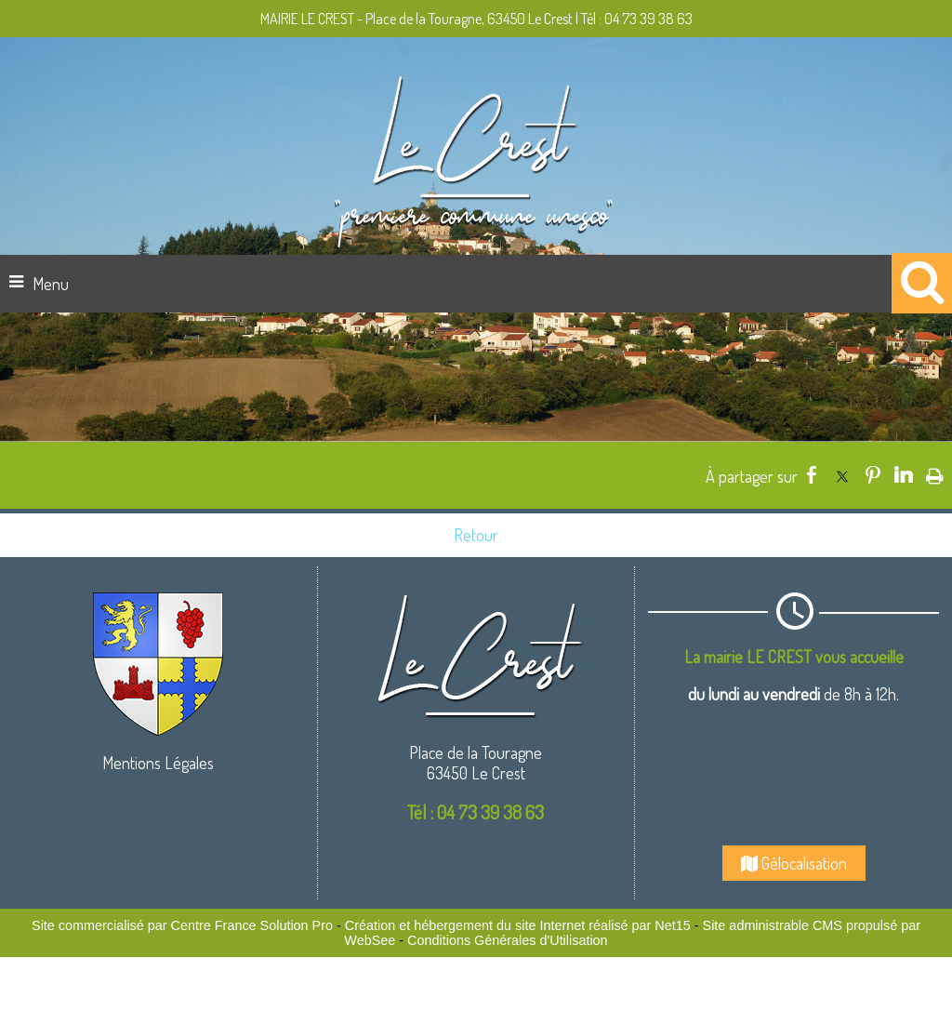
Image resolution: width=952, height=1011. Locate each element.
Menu (51, 283)
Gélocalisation (794, 863)
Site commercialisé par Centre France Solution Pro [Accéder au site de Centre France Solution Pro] (182, 925)
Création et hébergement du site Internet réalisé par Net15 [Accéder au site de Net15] (518, 925)
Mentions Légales (158, 762)
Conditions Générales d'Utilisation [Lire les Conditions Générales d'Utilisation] (507, 940)
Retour (476, 535)
